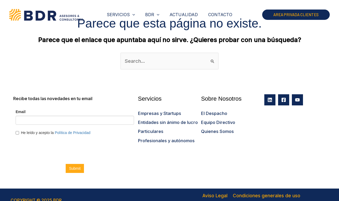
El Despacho (213, 111)
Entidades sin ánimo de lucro (166, 120)
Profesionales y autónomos (165, 137)
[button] (296, 15)
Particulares (150, 128)
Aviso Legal (196, 194)
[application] (135, 14)
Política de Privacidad (298, 194)
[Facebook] (283, 98)
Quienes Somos (217, 128)
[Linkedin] (269, 98)
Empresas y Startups (158, 111)
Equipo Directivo (217, 120)
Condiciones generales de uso (242, 194)
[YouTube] (297, 98)
